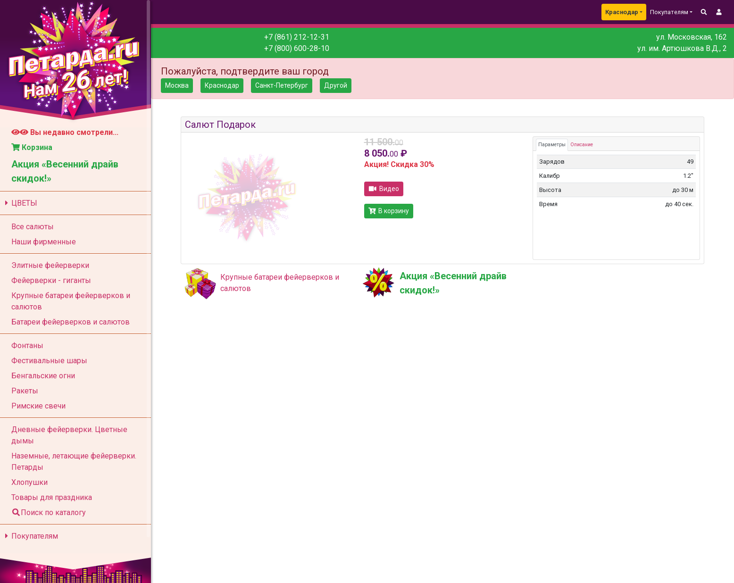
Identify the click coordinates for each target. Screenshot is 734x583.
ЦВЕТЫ (19, 203)
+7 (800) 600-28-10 (296, 48)
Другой (335, 85)
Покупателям (30, 536)
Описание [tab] (581, 145)
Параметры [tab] (552, 145)
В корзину (388, 211)
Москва (177, 85)
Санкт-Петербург (281, 85)
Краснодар (621, 12)
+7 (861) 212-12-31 (296, 37)
